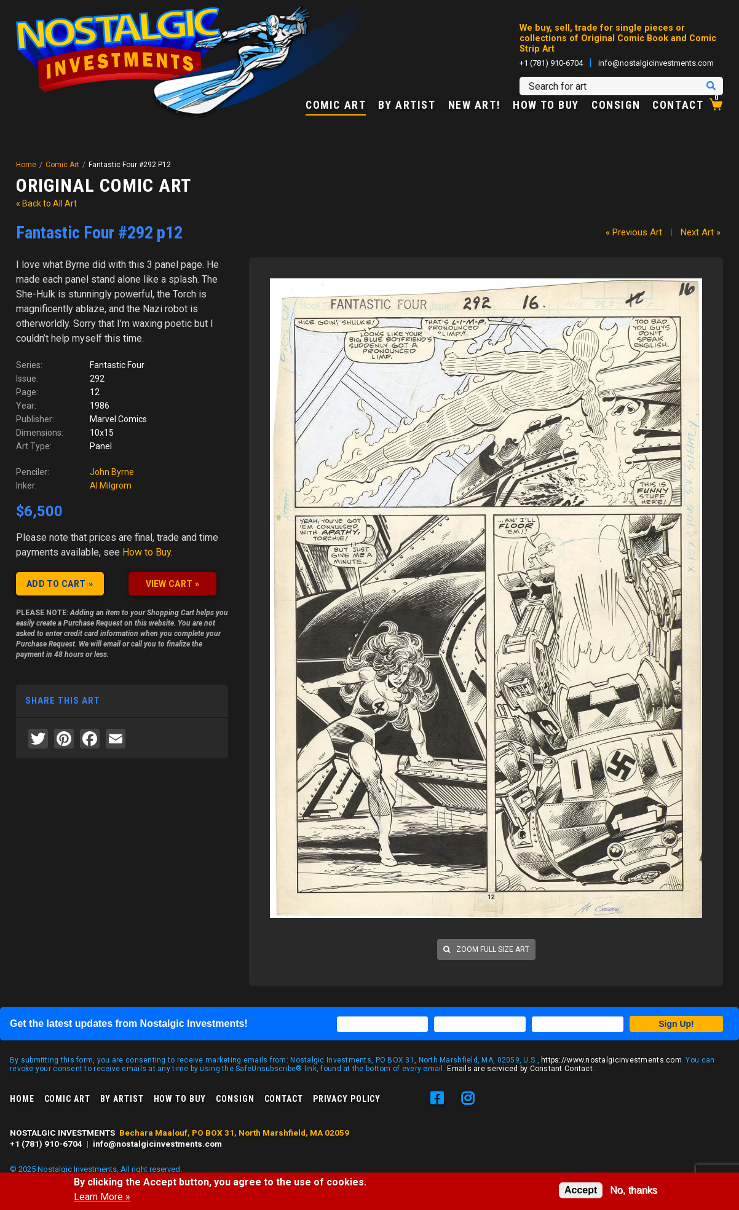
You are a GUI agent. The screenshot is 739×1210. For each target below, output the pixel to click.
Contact (677, 105)
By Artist (406, 105)
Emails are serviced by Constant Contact (520, 1068)
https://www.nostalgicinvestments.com (611, 1060)
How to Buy (546, 105)
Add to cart (55, 584)
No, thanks (633, 1190)
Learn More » (102, 1197)
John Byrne (112, 472)
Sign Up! (676, 1024)
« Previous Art (634, 232)
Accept (580, 1190)
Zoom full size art (486, 949)
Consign (615, 105)
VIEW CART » (172, 584)
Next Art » (701, 232)
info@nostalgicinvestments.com (656, 63)
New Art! (474, 105)
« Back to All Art (46, 203)
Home (26, 164)
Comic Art (336, 105)
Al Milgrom (111, 485)
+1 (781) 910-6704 (551, 63)
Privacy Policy (347, 1099)
